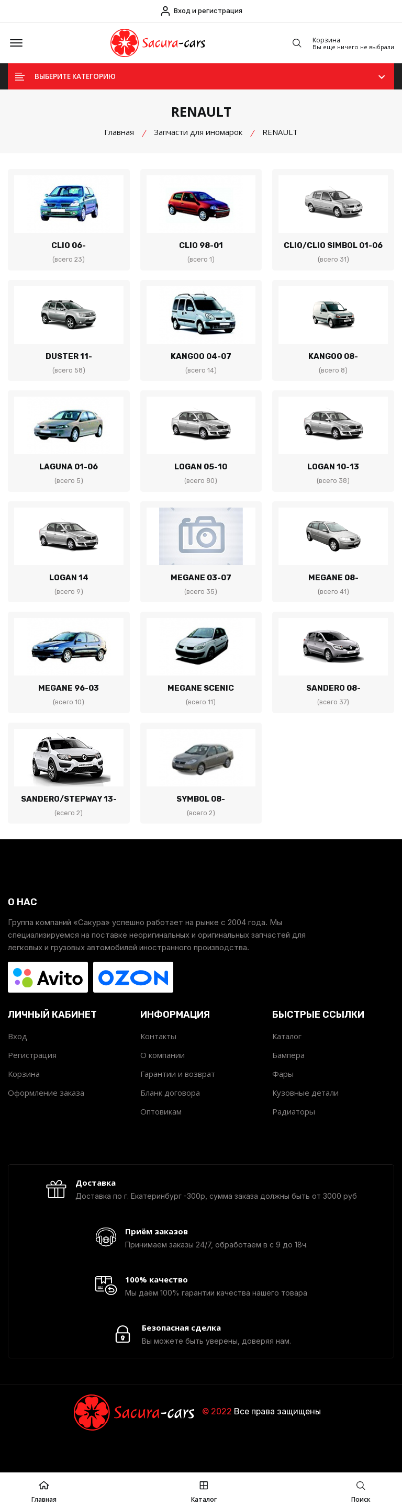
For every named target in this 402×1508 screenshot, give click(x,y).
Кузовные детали (305, 1108)
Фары (283, 1089)
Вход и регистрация (201, 11)
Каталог (287, 1051)
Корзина (24, 1089)
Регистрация (32, 1070)
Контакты (158, 1051)
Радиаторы (293, 1127)
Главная (119, 139)
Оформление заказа (46, 1108)
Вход (17, 1051)
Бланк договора (170, 1108)
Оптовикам (161, 1127)
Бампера (288, 1070)
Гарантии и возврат (177, 1089)
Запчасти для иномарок (198, 139)
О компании (162, 1070)
